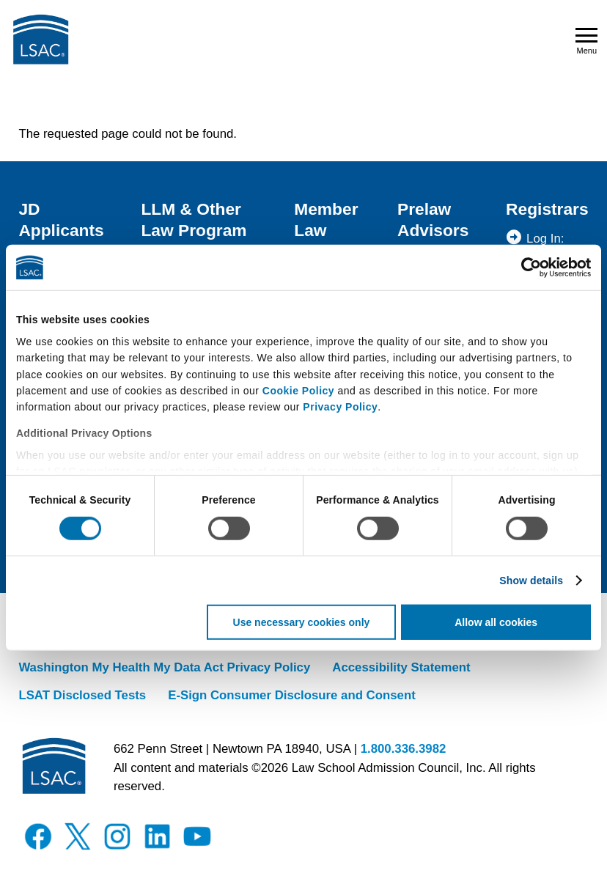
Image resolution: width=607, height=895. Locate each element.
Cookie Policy (298, 391)
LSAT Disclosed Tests (82, 695)
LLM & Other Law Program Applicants (193, 230)
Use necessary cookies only (301, 622)
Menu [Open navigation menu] (586, 41)
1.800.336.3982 (403, 749)
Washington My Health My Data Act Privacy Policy (164, 667)
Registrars (547, 208)
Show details (531, 580)
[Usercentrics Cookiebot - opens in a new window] (527, 267)
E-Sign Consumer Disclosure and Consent (292, 695)
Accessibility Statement (401, 667)
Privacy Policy (340, 407)
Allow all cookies (496, 622)
